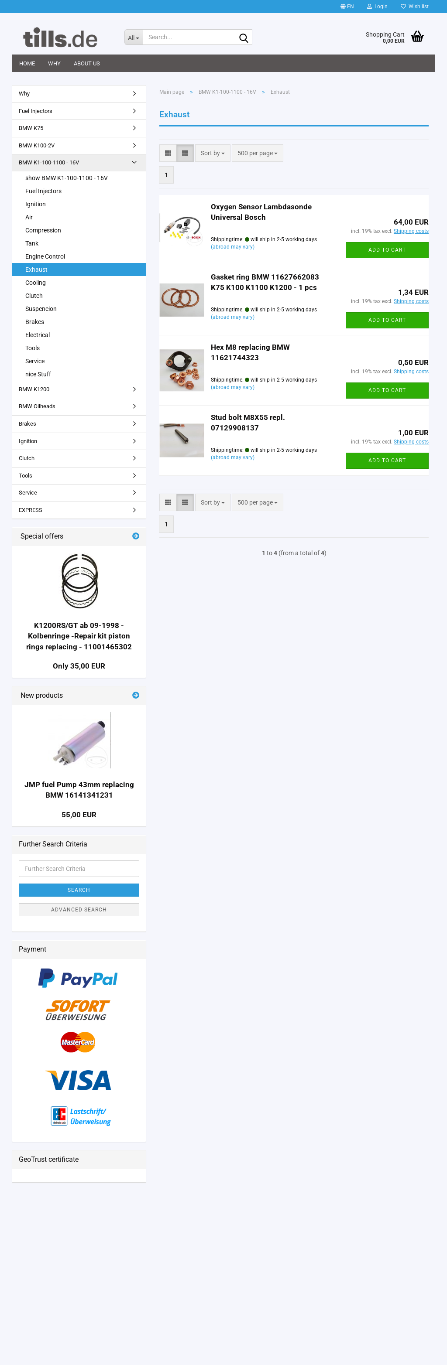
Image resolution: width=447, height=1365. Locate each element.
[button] (347, 6)
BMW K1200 (34, 389)
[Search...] (133, 37)
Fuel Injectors (35, 111)
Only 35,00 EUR (79, 666)
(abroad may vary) (232, 247)
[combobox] (212, 153)
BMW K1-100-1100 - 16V (49, 162)
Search (79, 890)
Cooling (35, 282)
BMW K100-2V (37, 145)
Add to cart (387, 250)
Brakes (34, 321)
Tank (31, 243)
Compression (43, 230)
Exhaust (36, 269)
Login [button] (377, 6)
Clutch (34, 295)
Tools (32, 348)
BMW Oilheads (37, 406)
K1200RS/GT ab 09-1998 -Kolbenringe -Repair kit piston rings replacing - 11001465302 (79, 636)
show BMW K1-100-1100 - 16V (66, 177)
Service (35, 361)
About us (87, 63)
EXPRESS (30, 510)
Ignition (35, 204)
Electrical (37, 334)
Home (27, 63)
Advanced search (79, 910)
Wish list (415, 6)
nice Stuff (38, 374)
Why (54, 63)
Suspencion (41, 308)
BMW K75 (31, 128)
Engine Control (45, 256)
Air (29, 217)
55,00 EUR (79, 814)
